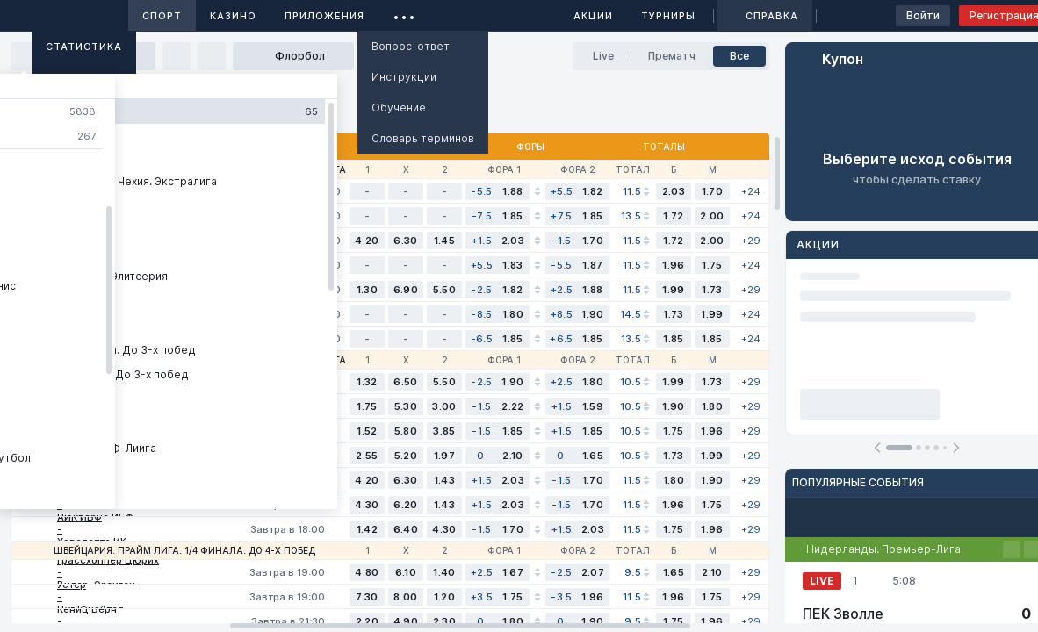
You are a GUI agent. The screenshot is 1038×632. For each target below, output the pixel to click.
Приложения (324, 16)
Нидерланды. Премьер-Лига (883, 549)
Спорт (162, 16)
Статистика (84, 46)
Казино (233, 16)
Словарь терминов (422, 138)
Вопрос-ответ (410, 46)
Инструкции (403, 76)
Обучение (398, 107)
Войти (923, 15)
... (404, 12)
